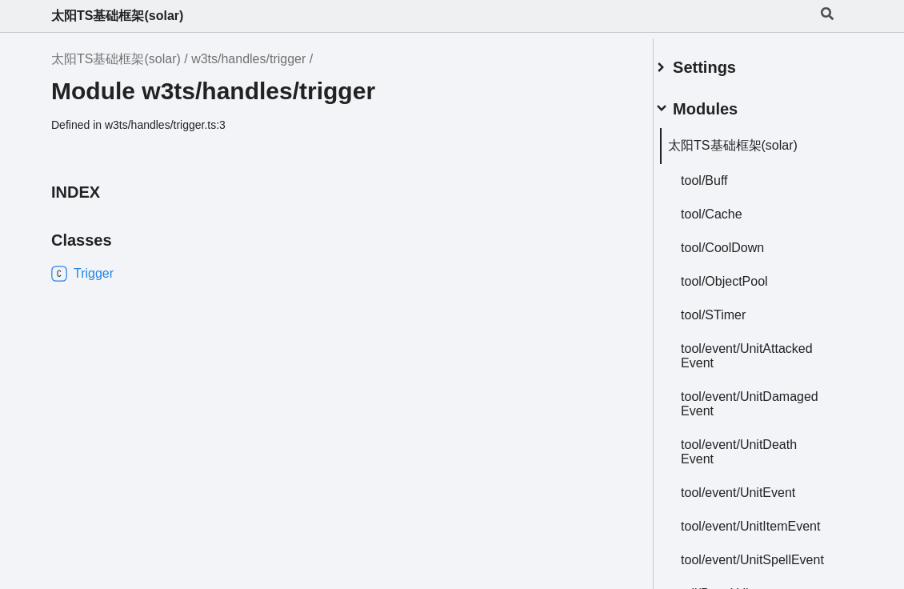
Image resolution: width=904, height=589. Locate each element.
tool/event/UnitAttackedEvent (741, 349)
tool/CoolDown (741, 241)
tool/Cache (731, 207)
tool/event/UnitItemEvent (753, 527)
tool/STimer (732, 308)
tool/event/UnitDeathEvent (758, 445)
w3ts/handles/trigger (248, 59)
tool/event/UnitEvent (757, 486)
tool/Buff (723, 174)
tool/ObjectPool (743, 275)
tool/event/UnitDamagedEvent (744, 397)
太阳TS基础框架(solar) (117, 15)
